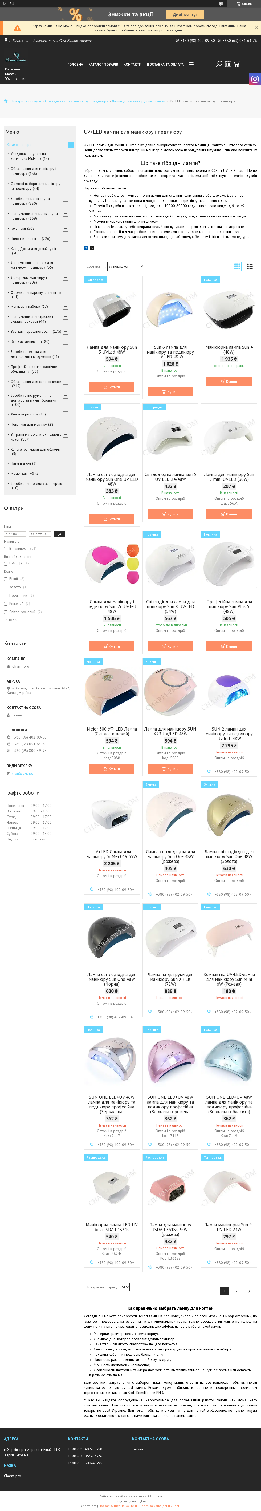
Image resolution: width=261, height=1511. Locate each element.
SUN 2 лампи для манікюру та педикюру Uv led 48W (229, 734)
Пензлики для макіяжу (29, 424)
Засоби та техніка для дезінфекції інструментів (31, 354)
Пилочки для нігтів (25, 238)
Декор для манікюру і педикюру (29, 280)
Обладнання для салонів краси (36, 381)
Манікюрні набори (25, 306)
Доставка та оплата (165, 64)
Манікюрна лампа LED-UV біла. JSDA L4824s (112, 1227)
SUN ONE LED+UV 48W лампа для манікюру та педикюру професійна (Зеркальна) (111, 1104)
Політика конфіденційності (160, 1506)
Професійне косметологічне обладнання (34, 369)
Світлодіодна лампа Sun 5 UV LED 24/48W (170, 477)
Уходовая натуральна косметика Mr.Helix (28, 156)
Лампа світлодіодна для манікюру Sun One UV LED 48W (111, 479)
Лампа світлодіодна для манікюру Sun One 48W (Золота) (229, 856)
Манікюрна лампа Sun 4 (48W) (229, 349)
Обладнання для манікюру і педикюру (76, 101)
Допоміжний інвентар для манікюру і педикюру (32, 265)
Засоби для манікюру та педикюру (30, 201)
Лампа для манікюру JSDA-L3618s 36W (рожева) (170, 1229)
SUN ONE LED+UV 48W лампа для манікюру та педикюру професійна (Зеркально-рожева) (170, 1104)
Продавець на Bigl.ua (130, 1501)
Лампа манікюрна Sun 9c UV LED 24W (229, 1227)
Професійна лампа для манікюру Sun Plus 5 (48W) (229, 606)
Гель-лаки (18, 228)
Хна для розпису (24, 414)
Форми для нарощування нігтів (36, 292)
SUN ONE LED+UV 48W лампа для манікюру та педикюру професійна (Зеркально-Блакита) (229, 1104)
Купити (114, 386)
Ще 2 (13, 620)
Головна (75, 64)
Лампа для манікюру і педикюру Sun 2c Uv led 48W (111, 606)
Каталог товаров (20, 144)
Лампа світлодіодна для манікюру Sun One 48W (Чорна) (111, 979)
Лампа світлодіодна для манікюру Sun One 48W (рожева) (170, 856)
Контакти (132, 64)
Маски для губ (22, 473)
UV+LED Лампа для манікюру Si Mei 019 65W (111, 854)
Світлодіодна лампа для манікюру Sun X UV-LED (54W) (170, 606)
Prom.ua (156, 1496)
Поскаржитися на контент (118, 1506)
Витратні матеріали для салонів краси (36, 437)
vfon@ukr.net (22, 773)
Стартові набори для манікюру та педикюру (35, 186)
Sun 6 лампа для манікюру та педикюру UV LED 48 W (170, 352)
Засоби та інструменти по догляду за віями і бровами (33, 398)
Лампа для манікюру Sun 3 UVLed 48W (112, 349)
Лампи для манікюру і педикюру (138, 101)
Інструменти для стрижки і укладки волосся (32, 319)
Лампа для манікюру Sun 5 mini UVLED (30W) (229, 477)
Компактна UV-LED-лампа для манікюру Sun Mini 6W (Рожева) (229, 979)
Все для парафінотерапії (31, 331)
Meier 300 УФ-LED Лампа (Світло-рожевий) (112, 731)
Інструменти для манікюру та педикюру (34, 216)
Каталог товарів (103, 64)
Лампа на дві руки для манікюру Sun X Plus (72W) (170, 979)
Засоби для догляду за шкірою (36, 483)
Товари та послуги (26, 101)
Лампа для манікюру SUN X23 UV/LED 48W (170, 731)
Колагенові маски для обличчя (36, 449)
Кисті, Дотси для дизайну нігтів (35, 248)
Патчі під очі (21, 463)
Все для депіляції (25, 341)
